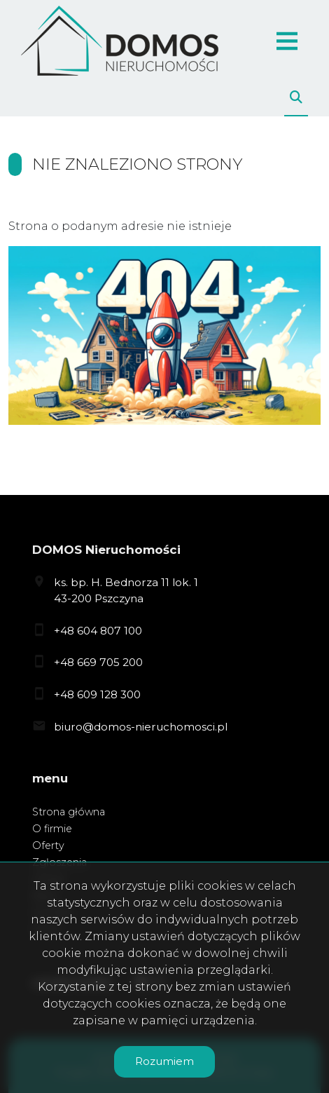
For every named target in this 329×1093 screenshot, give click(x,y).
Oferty (48, 845)
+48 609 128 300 (97, 694)
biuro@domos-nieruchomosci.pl (140, 726)
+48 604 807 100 (98, 630)
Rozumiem (164, 1061)
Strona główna (68, 812)
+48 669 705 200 (98, 662)
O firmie (52, 828)
